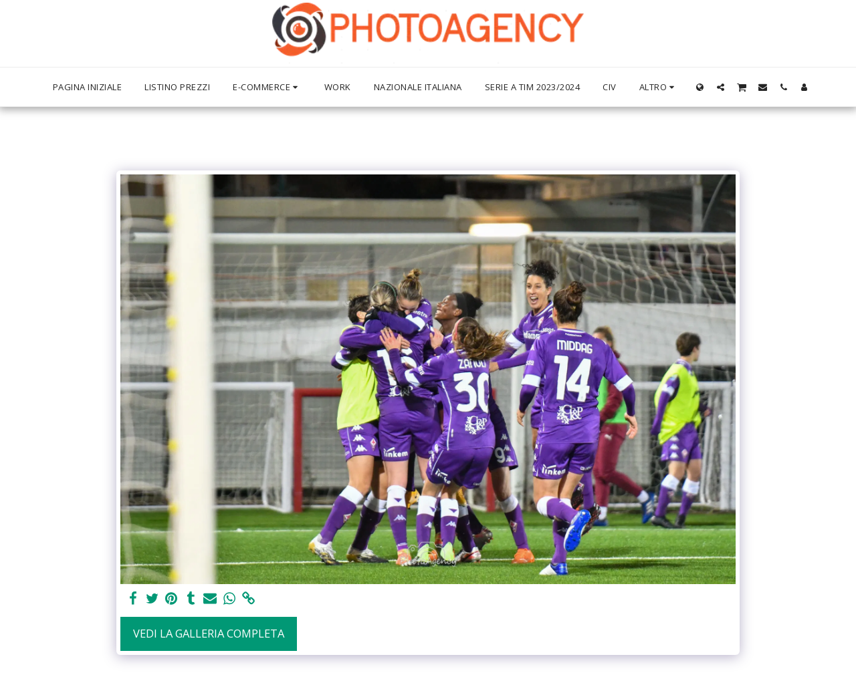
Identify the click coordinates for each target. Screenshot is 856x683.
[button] (720, 87)
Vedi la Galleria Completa (208, 633)
